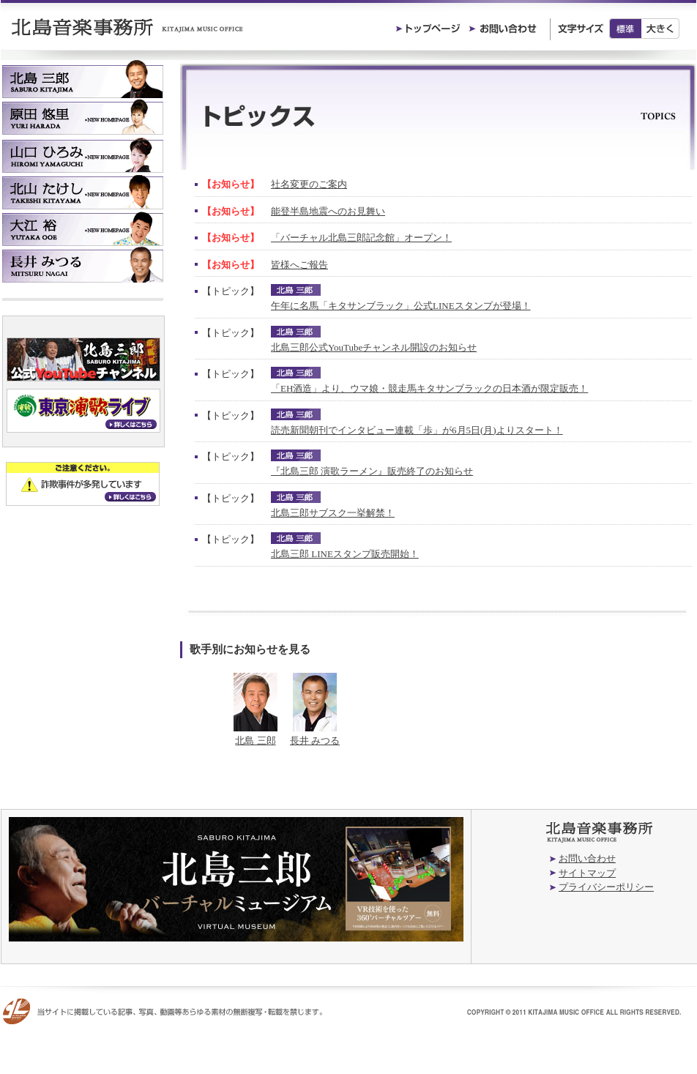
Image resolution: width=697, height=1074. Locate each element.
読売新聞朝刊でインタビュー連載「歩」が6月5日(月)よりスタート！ (417, 430)
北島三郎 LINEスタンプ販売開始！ (345, 553)
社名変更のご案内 (309, 184)
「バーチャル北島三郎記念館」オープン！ (361, 237)
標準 (625, 28)
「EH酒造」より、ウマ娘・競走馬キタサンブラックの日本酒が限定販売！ (429, 388)
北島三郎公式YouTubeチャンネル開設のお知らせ (374, 347)
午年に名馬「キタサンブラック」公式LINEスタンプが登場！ (401, 305)
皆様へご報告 (299, 264)
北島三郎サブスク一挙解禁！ (333, 512)
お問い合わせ (587, 858)
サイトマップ (587, 873)
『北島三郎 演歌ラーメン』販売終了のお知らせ (372, 471)
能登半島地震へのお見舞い (328, 211)
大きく (660, 28)
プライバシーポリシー (606, 886)
